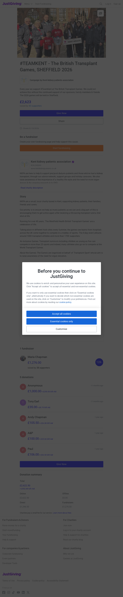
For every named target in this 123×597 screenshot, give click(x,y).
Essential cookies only (61, 321)
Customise (61, 329)
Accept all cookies (61, 313)
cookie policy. (65, 302)
